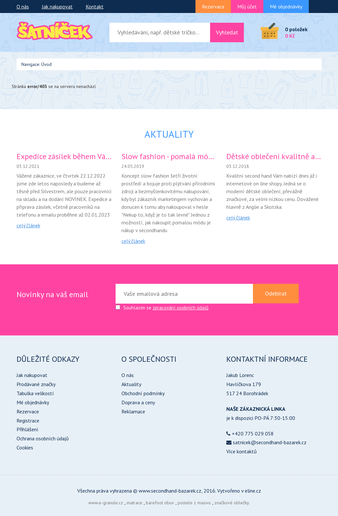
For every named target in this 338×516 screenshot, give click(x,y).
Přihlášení (27, 429)
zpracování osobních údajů (180, 308)
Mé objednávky (286, 6)
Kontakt (95, 6)
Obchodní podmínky (143, 393)
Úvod (46, 64)
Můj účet (247, 6)
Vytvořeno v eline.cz (239, 490)
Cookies (25, 447)
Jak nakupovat (57, 6)
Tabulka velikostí (35, 393)
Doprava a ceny (138, 402)
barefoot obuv (160, 503)
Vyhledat (227, 32)
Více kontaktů (241, 451)
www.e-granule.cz (105, 503)
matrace (134, 503)
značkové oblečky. (232, 503)
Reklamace (133, 411)
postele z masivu (194, 503)
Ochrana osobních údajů (43, 438)
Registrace (28, 420)
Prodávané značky (36, 384)
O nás (23, 6)
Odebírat (276, 293)
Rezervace (213, 6)
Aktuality (131, 384)
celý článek (28, 225)
